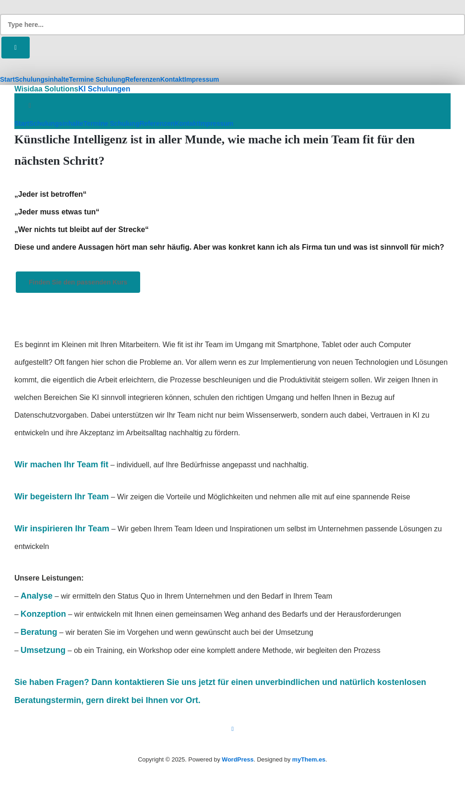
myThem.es (309, 759)
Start (7, 79)
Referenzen (142, 79)
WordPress (237, 759)
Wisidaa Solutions (46, 89)
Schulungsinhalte (42, 79)
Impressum (201, 79)
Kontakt (172, 79)
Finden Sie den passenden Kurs (78, 282)
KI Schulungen (104, 89)
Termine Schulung (97, 79)
